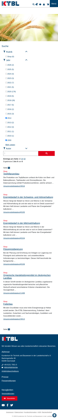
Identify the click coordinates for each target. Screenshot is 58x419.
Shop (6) (9, 57)
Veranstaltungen (8, 394)
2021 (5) (9, 87)
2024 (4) (9, 74)
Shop (48, 4)
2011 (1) (9, 131)
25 (22, 159)
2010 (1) (9, 136)
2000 (8, 140)
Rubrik (9, 52)
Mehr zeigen (10, 145)
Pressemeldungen (9, 381)
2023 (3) (9, 78)
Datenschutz (19, 412)
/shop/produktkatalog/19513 (14, 319)
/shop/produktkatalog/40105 (14, 212)
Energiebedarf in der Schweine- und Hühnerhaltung (28, 197)
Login (44, 4)
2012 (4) (9, 127)
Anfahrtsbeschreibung (10, 371)
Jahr (8, 60)
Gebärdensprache (37, 4)
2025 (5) (9, 69)
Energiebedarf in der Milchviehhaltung (21, 223)
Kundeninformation (30, 412)
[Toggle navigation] (54, 3)
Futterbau (8, 304)
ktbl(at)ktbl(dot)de (11, 367)
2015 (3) (9, 114)
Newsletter (9, 398)
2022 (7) (9, 83)
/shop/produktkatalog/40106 (14, 264)
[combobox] (20, 153)
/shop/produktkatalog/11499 (14, 293)
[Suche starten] (46, 153)
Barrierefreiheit (47, 412)
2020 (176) (10, 92)
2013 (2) (9, 123)
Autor (8, 148)
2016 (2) (9, 109)
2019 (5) (9, 96)
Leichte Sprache (40, 4)
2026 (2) (9, 65)
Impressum (9, 412)
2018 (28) (10, 100)
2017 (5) (9, 105)
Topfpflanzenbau (11, 174)
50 (25, 159)
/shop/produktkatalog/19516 (14, 186)
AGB (39, 412)
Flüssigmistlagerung (13, 249)
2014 (8, 118)
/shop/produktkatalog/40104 (14, 238)
